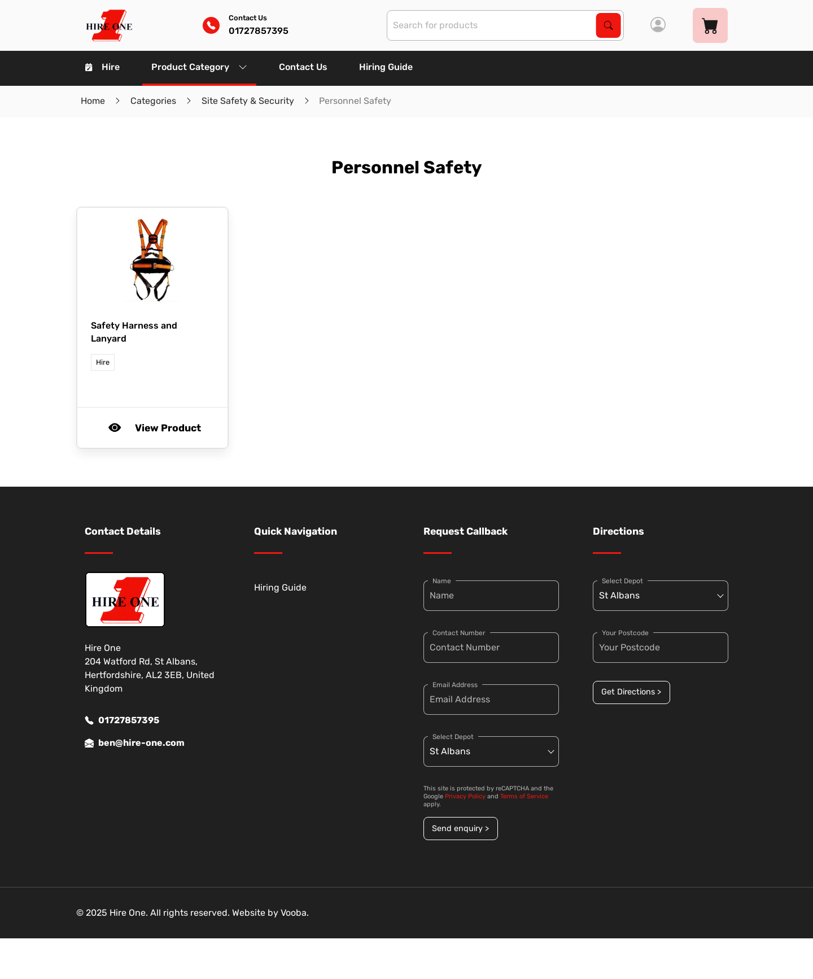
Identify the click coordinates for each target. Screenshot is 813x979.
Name (441, 581)
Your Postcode (625, 633)
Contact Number (459, 633)
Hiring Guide (386, 67)
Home (93, 100)
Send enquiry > (460, 828)
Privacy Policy (465, 796)
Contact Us (303, 67)
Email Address (455, 685)
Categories (153, 100)
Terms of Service (524, 796)
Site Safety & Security (248, 100)
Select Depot (453, 737)
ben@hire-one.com (135, 743)
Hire (102, 67)
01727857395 (122, 720)
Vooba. (295, 912)
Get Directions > (631, 692)
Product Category (199, 67)
